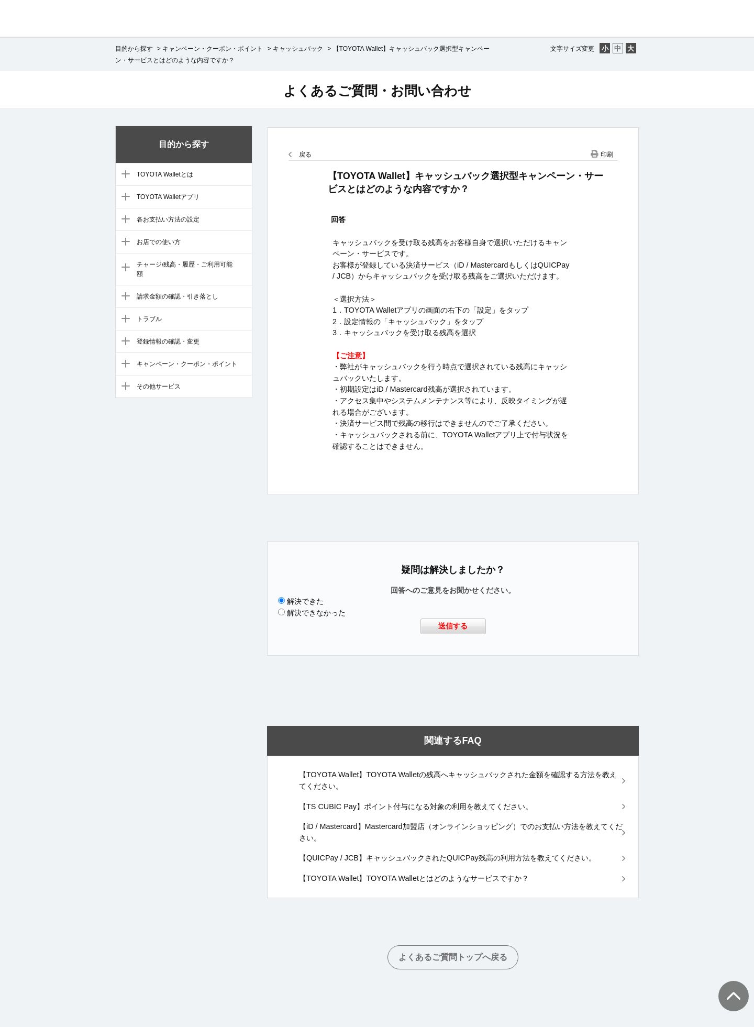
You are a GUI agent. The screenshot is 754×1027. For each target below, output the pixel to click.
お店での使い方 (159, 242)
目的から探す (134, 48)
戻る (305, 154)
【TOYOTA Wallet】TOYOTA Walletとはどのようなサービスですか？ (414, 878)
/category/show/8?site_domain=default (123, 297)
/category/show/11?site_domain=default (123, 364)
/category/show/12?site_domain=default (123, 387)
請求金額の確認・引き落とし (177, 296)
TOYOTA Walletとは (165, 174)
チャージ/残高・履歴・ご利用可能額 (184, 269)
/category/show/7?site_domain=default (123, 268)
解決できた (305, 601)
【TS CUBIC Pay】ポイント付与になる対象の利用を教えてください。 (416, 806)
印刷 (607, 154)
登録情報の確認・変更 (168, 341)
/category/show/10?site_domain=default (123, 342)
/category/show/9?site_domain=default (123, 319)
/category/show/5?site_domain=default (123, 220)
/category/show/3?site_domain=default (123, 175)
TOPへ (727, 985)
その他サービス (159, 386)
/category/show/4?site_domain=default (123, 197)
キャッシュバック (298, 48)
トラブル (149, 319)
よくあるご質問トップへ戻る (452, 957)
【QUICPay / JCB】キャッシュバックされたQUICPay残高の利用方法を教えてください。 (447, 858)
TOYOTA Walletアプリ (168, 197)
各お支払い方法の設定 (168, 219)
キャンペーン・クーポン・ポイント (212, 48)
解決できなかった (316, 613)
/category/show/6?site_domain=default (123, 242)
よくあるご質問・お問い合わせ (377, 90)
